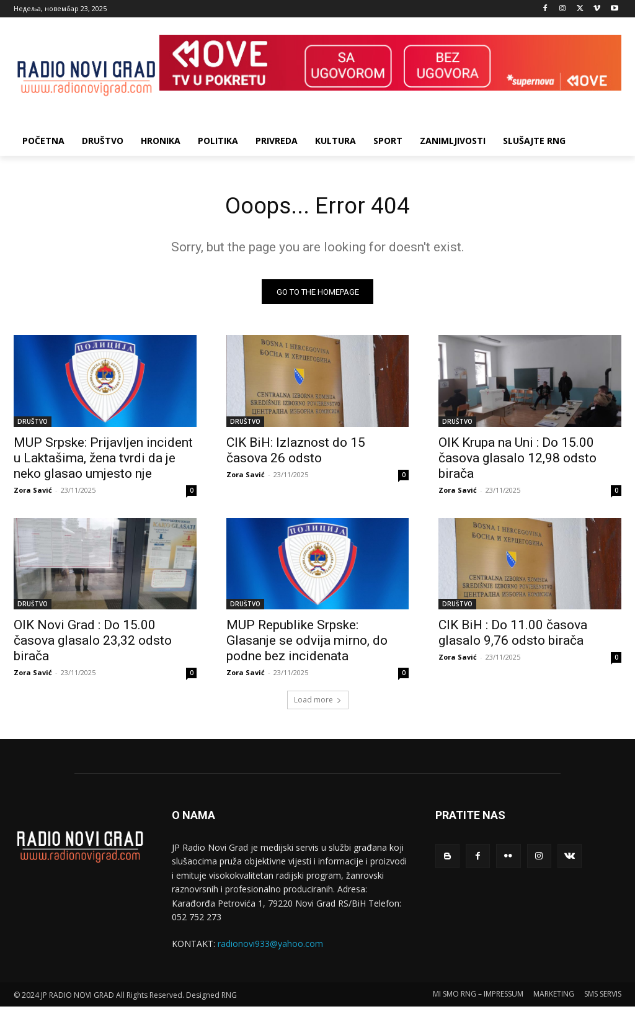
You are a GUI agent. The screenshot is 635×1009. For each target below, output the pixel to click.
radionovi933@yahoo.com (270, 947)
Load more (318, 702)
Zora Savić (33, 492)
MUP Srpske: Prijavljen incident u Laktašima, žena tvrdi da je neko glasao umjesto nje (103, 460)
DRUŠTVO (32, 423)
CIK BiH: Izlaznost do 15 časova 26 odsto (295, 452)
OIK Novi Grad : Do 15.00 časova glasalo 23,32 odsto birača (93, 643)
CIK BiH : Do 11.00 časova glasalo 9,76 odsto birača (512, 636)
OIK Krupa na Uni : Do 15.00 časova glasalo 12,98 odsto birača (517, 460)
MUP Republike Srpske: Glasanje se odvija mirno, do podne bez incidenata (307, 643)
